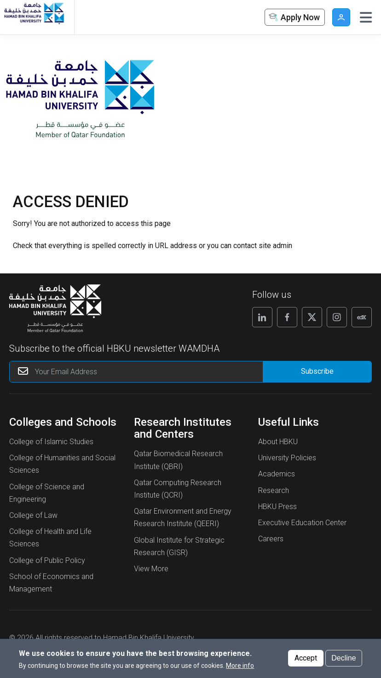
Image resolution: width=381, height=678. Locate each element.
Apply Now (293, 17)
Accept (305, 658)
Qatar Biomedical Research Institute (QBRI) (178, 459)
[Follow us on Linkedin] (262, 317)
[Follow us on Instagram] (337, 317)
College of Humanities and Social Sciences (62, 464)
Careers (270, 538)
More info (240, 665)
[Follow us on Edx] (362, 317)
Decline (343, 658)
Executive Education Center (302, 522)
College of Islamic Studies (51, 441)
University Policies (287, 457)
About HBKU (278, 441)
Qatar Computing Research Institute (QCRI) (177, 488)
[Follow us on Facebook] (287, 317)
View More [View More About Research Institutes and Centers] (151, 568)
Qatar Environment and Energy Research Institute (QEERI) (182, 517)
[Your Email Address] (144, 371)
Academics (276, 473)
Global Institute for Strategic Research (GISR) (179, 546)
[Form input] (317, 371)
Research (273, 490)
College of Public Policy (47, 560)
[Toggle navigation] (366, 17)
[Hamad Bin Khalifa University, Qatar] (33, 17)
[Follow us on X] (312, 317)
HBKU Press (277, 506)
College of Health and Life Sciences (50, 537)
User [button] (341, 17)
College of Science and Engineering (46, 493)
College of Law (33, 515)
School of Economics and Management (51, 582)
